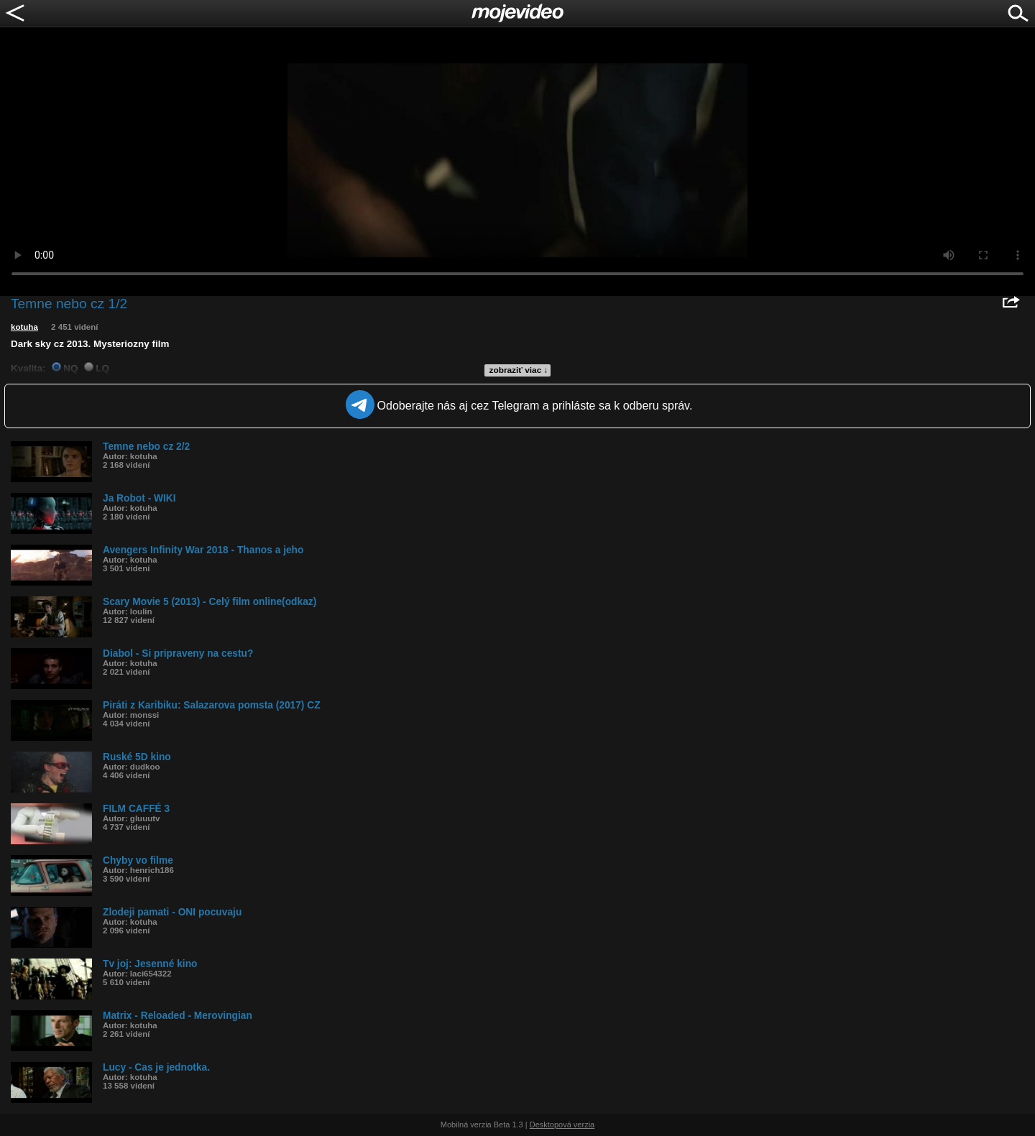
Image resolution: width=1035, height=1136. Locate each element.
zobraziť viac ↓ (518, 370)
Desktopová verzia (562, 1124)
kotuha (24, 327)
